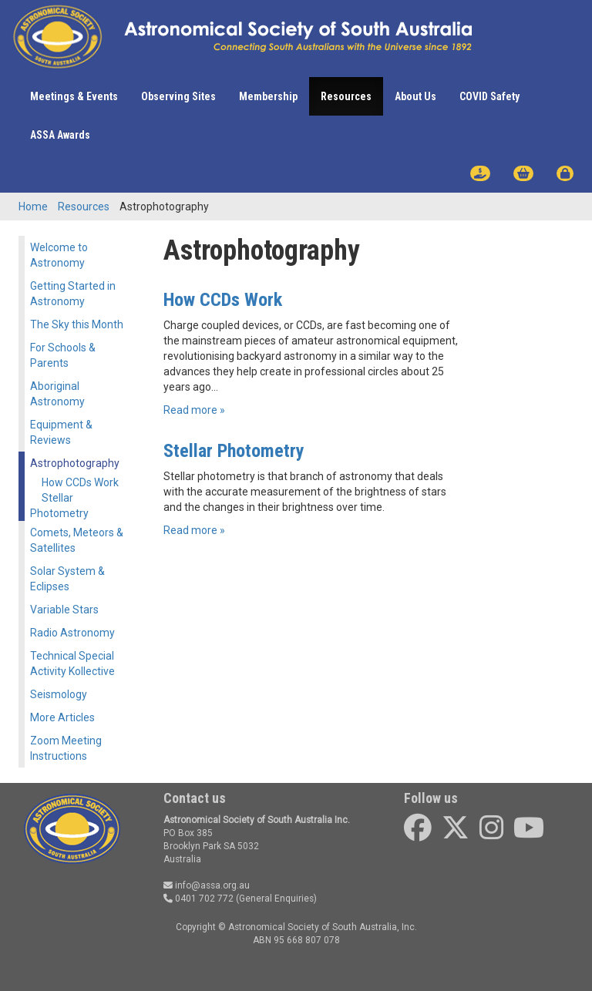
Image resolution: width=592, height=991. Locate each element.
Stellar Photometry (59, 505)
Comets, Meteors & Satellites (76, 540)
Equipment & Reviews (61, 432)
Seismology (58, 694)
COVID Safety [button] (489, 96)
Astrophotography (74, 463)
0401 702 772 (198, 898)
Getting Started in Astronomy (73, 293)
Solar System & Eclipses (67, 579)
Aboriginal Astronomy (57, 394)
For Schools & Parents (63, 355)
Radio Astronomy (72, 633)
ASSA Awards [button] (60, 135)
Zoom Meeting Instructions (66, 748)
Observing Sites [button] (178, 96)
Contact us (194, 798)
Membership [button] (268, 96)
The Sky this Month (76, 324)
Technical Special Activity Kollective (72, 663)
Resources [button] (346, 96)
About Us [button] (415, 96)
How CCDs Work (80, 482)
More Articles (62, 717)
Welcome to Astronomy (59, 255)
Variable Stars (64, 609)
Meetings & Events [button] (74, 96)
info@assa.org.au (206, 885)
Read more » (194, 410)
